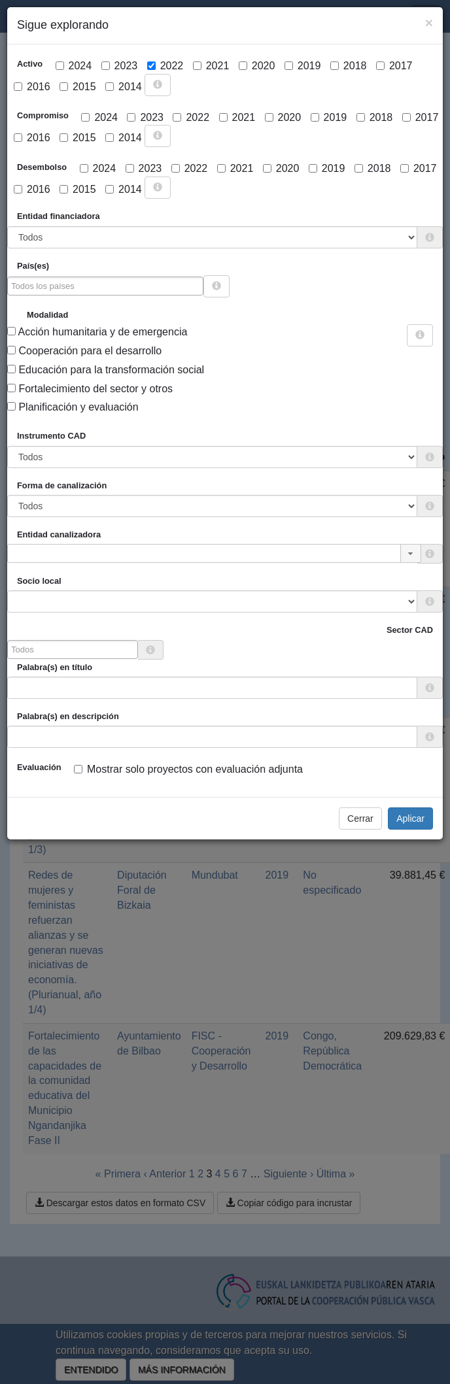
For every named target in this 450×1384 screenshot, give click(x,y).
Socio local (39, 581)
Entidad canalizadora (59, 534)
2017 (394, 65)
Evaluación (39, 767)
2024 (74, 65)
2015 (78, 86)
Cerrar (360, 818)
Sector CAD (410, 630)
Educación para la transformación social (105, 369)
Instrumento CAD (51, 436)
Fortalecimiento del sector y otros (90, 388)
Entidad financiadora (58, 216)
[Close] (429, 22)
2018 (348, 65)
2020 (257, 65)
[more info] (158, 85)
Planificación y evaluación (73, 407)
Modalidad (47, 315)
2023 (119, 65)
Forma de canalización (62, 485)
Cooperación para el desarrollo (84, 350)
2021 (211, 65)
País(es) (33, 266)
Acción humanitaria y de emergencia (97, 331)
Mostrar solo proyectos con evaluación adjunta (188, 769)
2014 (123, 86)
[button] (410, 553)
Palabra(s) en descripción (68, 716)
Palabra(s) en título (54, 667)
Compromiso (43, 115)
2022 (165, 65)
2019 (303, 65)
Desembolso (42, 167)
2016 (32, 86)
